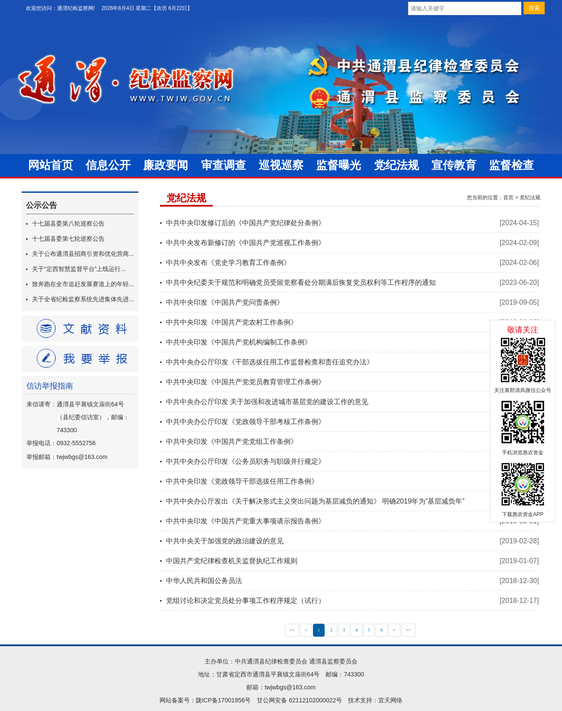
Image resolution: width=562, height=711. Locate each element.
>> (408, 630)
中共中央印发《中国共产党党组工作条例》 (231, 441)
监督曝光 (338, 165)
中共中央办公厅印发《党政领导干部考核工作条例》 (245, 421)
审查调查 (223, 165)
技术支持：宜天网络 (375, 700)
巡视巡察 (281, 165)
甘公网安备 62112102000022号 (299, 700)
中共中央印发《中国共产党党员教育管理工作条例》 (245, 382)
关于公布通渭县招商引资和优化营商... (83, 253)
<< (292, 630)
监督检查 (511, 165)
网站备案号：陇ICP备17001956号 (205, 700)
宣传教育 (453, 165)
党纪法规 (396, 165)
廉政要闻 (165, 165)
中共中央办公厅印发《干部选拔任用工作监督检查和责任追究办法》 (270, 362)
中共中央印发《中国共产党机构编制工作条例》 (238, 342)
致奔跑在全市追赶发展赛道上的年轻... (83, 284)
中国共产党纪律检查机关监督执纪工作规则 (231, 560)
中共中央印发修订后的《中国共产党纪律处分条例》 (245, 222)
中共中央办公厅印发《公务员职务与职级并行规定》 (245, 461)
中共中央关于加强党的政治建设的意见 (225, 541)
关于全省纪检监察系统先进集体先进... (83, 299)
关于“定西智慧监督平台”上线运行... (79, 268)
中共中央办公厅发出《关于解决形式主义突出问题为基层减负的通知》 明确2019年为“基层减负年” (315, 501)
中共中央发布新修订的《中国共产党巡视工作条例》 (245, 242)
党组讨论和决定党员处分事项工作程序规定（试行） (245, 600)
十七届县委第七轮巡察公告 (68, 238)
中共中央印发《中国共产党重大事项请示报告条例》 (245, 521)
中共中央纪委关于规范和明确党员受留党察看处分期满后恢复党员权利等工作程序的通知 (301, 282)
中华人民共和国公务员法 (204, 580)
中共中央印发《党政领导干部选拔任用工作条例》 (242, 481)
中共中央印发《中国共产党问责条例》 (225, 302)
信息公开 (108, 165)
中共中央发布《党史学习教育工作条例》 (228, 262)
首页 (508, 197)
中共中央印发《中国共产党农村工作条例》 (231, 322)
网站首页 (50, 165)
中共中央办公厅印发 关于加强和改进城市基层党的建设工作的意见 (267, 401)
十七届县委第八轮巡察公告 (68, 223)
